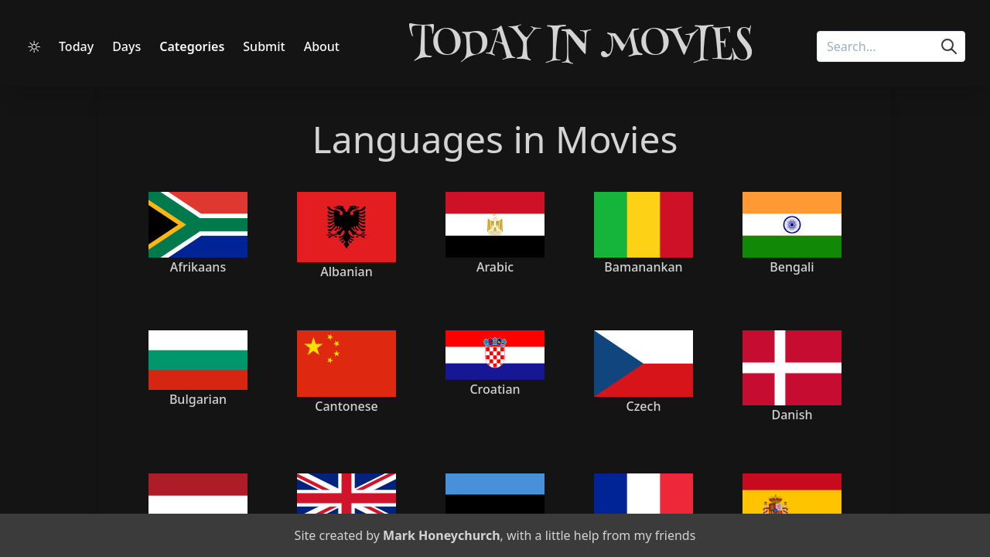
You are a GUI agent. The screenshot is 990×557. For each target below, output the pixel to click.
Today (76, 46)
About (322, 46)
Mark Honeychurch (441, 535)
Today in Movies (580, 46)
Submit (264, 46)
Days (126, 46)
